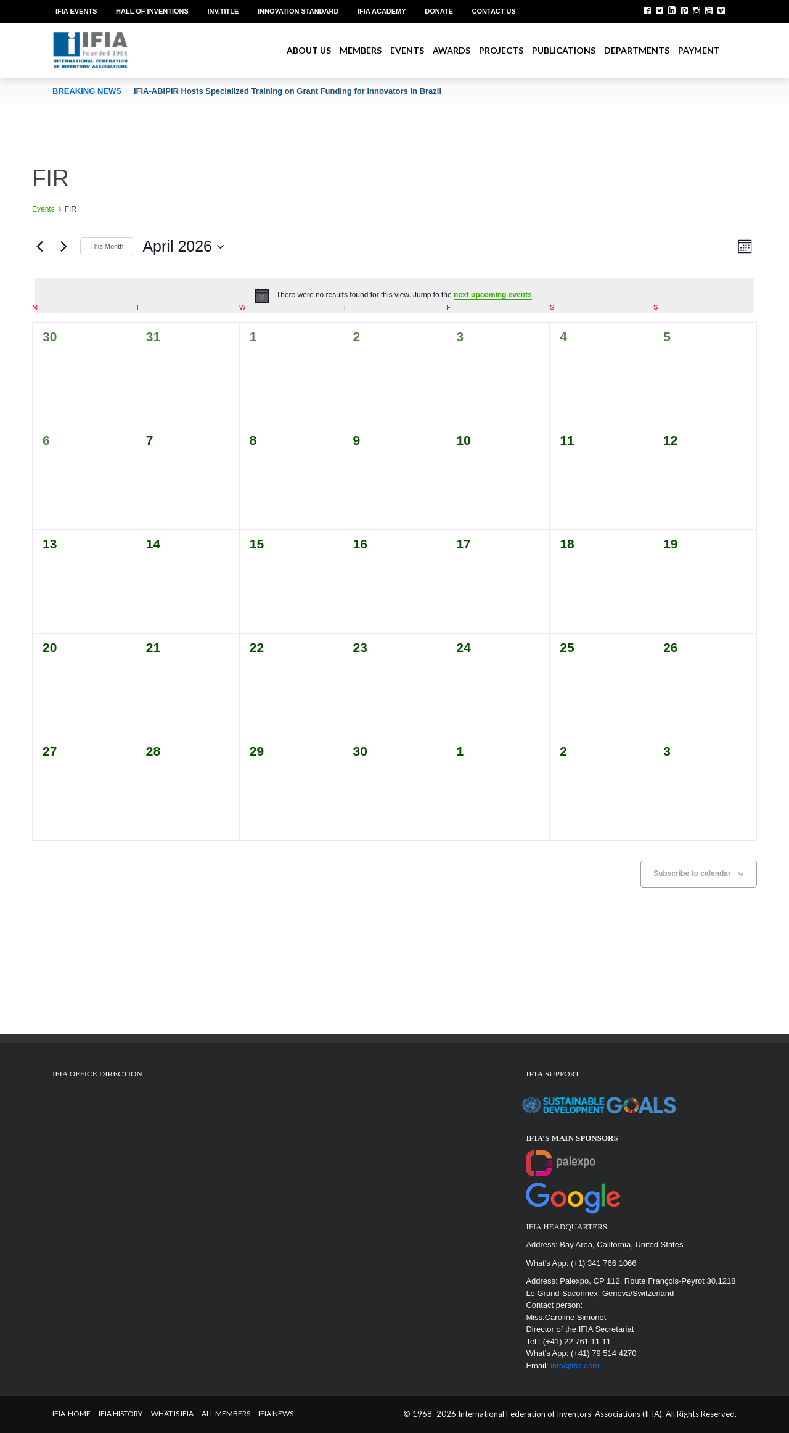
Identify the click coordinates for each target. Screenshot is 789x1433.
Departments (636, 50)
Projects (501, 50)
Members (361, 50)
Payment (699, 50)
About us (309, 50)
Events (407, 50)
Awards (451, 50)
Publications (563, 50)
